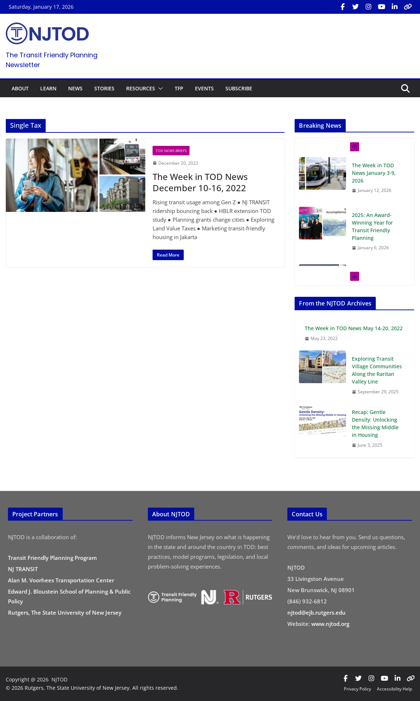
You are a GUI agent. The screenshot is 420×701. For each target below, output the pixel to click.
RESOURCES (140, 88)
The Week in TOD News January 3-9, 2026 (374, 173)
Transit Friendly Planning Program (52, 557)
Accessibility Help (394, 689)
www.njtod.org (330, 623)
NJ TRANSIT (23, 569)
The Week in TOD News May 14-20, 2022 (354, 328)
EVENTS (204, 88)
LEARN (48, 88)
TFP (179, 88)
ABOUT (20, 88)
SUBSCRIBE (238, 88)
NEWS (75, 88)
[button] (159, 88)
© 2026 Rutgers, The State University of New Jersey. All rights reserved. (92, 687)
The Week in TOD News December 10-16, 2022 (200, 182)
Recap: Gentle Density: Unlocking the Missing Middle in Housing (375, 423)
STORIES (104, 88)
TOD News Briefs (171, 150)
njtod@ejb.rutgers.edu (316, 612)
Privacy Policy (357, 689)
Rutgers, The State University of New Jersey (64, 612)
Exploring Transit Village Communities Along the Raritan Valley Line (377, 370)
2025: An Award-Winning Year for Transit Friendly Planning (372, 226)
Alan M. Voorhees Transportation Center (61, 580)
